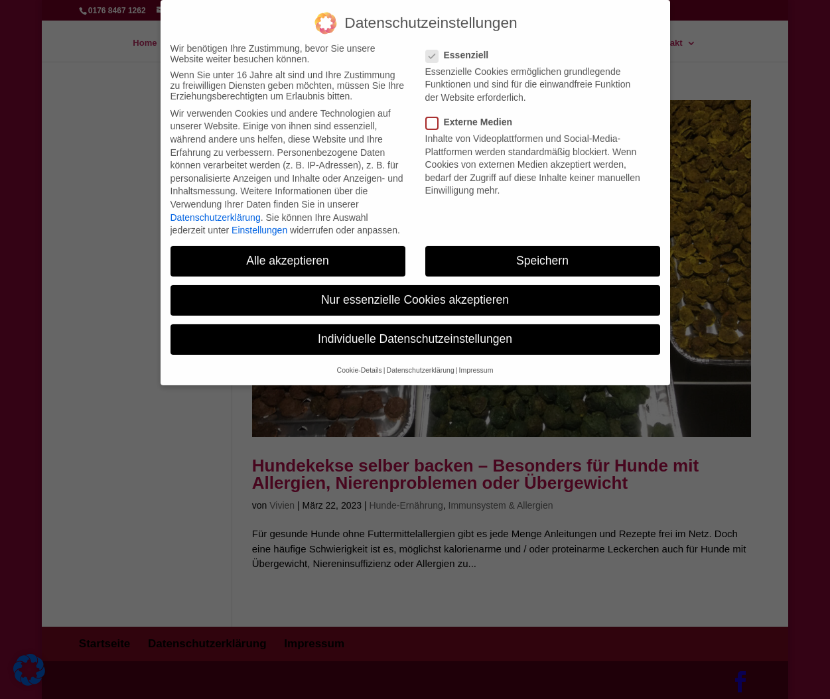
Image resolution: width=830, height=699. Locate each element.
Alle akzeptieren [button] (287, 251)
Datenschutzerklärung (216, 207)
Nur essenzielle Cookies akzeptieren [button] (415, 290)
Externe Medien (474, 112)
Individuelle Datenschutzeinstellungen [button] (415, 329)
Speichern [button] (542, 251)
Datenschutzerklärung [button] (420, 361)
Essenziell (462, 45)
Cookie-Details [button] (359, 361)
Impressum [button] (475, 361)
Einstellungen (259, 221)
